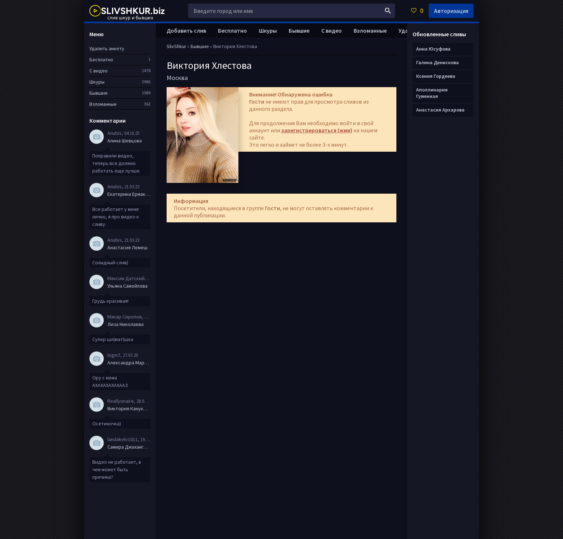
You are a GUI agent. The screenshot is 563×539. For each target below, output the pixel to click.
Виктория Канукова (128, 408)
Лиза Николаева (125, 324)
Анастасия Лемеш (127, 247)
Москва (177, 78)
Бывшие (299, 30)
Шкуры (268, 30)
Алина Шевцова (124, 140)
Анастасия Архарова (440, 110)
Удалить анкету (106, 48)
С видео (331, 30)
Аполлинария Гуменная (432, 92)
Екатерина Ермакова (128, 194)
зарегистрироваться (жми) (316, 130)
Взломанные (370, 30)
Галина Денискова (437, 62)
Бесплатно (232, 30)
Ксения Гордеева (435, 76)
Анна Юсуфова (433, 49)
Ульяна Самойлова (127, 286)
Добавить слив (186, 30)
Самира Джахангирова (128, 447)
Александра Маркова (128, 362)
